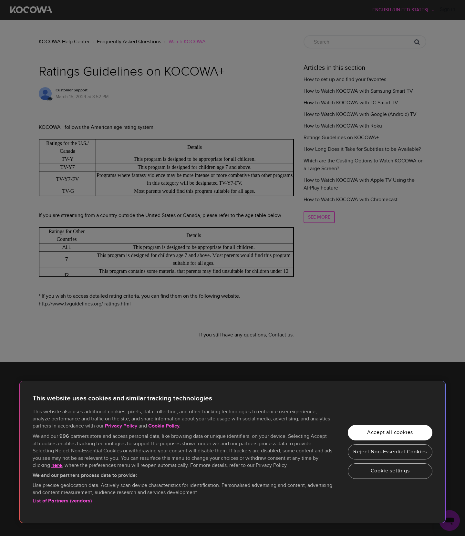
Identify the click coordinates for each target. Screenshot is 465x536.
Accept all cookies (390, 432)
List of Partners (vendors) (62, 501)
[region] (232, 452)
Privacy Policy (121, 426)
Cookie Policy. (164, 426)
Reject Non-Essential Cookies (390, 451)
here (56, 465)
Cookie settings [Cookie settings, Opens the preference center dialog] (390, 471)
